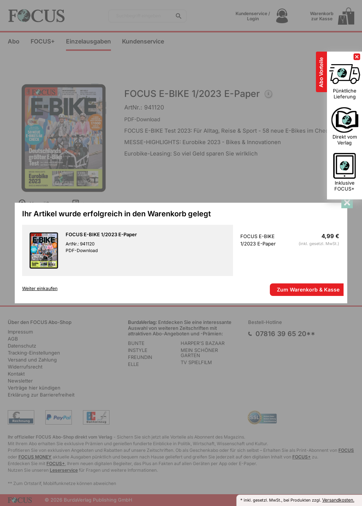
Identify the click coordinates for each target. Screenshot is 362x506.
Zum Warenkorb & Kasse (308, 289)
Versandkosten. (338, 500)
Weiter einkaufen (40, 288)
